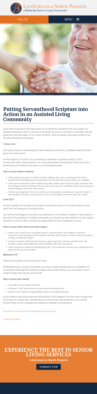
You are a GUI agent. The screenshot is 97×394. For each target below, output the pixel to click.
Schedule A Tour (49, 366)
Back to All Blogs (11, 319)
